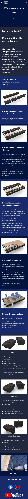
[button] (2, 2)
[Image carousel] (14, 464)
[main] (14, 10)
